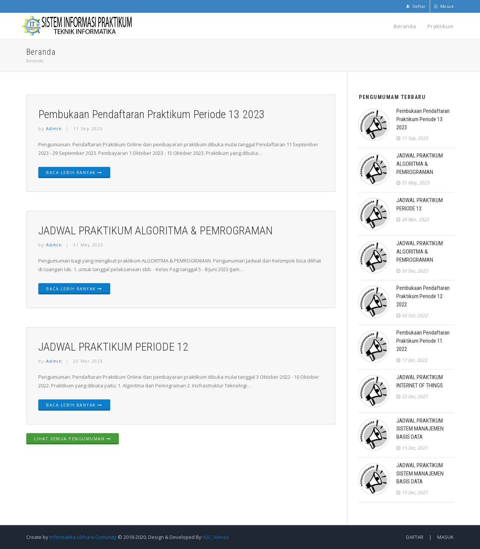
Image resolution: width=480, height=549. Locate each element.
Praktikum (441, 25)
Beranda (405, 25)
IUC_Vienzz (215, 537)
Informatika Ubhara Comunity (83, 537)
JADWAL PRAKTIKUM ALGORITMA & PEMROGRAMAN (155, 230)
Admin (54, 128)
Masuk (444, 6)
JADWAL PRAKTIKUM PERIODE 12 (113, 346)
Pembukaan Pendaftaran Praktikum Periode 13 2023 (151, 114)
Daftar (416, 6)
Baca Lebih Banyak (74, 172)
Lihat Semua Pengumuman (72, 438)
